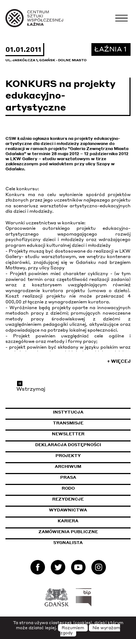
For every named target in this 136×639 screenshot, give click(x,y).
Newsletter (68, 433)
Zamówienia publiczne (84, 531)
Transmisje (92, 423)
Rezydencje (68, 499)
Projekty (68, 455)
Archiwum (68, 466)
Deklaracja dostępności (68, 444)
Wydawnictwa (68, 510)
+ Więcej (119, 361)
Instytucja (68, 412)
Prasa (68, 477)
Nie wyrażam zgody (90, 630)
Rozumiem (73, 627)
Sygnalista (68, 542)
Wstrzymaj (30, 386)
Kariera (68, 520)
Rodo (68, 488)
